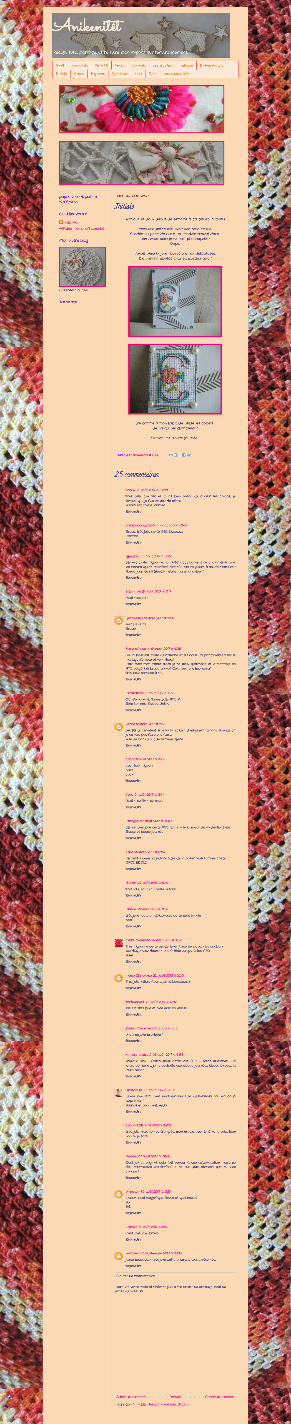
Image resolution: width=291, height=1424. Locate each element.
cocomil (131, 1125)
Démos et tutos (79, 65)
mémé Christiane (138, 975)
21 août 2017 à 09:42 (171, 525)
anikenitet (71, 222)
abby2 (130, 490)
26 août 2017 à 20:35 (159, 1090)
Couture (79, 73)
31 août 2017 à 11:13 (153, 1227)
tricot (138, 73)
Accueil (60, 65)
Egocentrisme (120, 73)
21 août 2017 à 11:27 (149, 759)
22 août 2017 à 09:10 (149, 852)
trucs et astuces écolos (177, 73)
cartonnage (187, 65)
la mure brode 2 (138, 1054)
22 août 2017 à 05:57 (156, 821)
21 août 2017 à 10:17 (156, 591)
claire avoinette (137, 940)
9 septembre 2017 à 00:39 (161, 1253)
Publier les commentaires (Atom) (162, 1404)
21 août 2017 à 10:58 (159, 693)
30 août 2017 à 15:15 (156, 1191)
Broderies (61, 73)
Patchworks (139, 65)
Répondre (133, 511)
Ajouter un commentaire (135, 1276)
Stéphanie (133, 591)
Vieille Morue (135, 1028)
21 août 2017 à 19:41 (149, 794)
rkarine (130, 883)
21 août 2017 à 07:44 (152, 490)
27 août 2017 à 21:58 (153, 1156)
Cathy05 (132, 821)
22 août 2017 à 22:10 (168, 975)
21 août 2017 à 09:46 (157, 556)
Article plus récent (131, 1397)
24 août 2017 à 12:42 (161, 1002)
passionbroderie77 (140, 525)
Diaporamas (98, 73)
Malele (130, 909)
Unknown (132, 1191)
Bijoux (153, 73)
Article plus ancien (219, 1397)
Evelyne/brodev (137, 649)
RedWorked (134, 1002)
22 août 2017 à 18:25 (166, 940)
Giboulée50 (134, 618)
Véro (129, 794)
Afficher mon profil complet (81, 228)
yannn (130, 724)
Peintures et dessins (211, 65)
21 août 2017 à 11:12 (150, 724)
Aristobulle (133, 1090)
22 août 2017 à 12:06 (153, 883)
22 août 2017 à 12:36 (152, 909)
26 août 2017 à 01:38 (168, 1054)
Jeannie (131, 1227)
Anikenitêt (86, 27)
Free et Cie (101, 65)
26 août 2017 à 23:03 (155, 1125)
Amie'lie (131, 1156)
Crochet (120, 65)
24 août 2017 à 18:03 (162, 1028)
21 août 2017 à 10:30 (159, 618)
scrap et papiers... (163, 65)
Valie (129, 852)
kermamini (133, 1253)
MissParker (134, 693)
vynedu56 (132, 556)
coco (129, 759)
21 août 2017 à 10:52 (166, 649)
